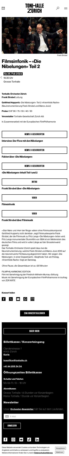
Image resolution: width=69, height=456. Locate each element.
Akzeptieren (60, 448)
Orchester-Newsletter (22, 409)
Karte (7, 354)
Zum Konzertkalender (34, 313)
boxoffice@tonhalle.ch (15, 360)
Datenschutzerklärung (43, 453)
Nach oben (34, 331)
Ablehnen (59, 452)
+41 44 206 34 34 (13, 366)
